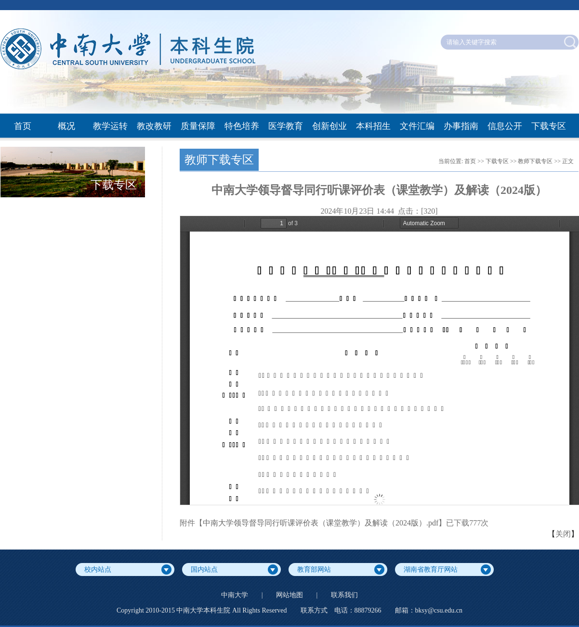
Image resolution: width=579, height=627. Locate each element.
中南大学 (234, 595)
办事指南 (461, 126)
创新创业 (329, 126)
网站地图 (289, 595)
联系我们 (344, 595)
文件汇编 (417, 126)
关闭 (563, 534)
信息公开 (504, 126)
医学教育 (285, 126)
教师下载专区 (535, 161)
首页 (22, 126)
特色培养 (241, 126)
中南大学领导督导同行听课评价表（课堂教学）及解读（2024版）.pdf (320, 523)
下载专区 (548, 126)
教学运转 (110, 126)
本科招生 (373, 126)
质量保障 (198, 126)
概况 (66, 126)
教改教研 (154, 126)
